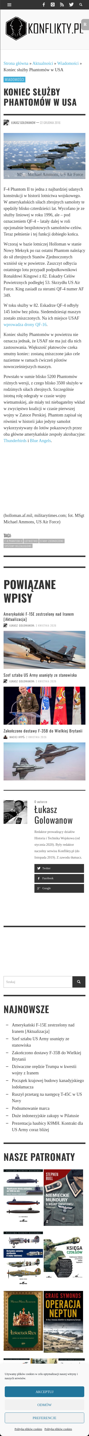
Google (44, 888)
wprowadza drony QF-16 (25, 324)
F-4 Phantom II (13, 541)
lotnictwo (31, 541)
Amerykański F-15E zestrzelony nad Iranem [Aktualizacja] (39, 616)
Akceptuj (44, 1392)
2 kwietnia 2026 (36, 737)
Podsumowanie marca (30, 1108)
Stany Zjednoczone (52, 541)
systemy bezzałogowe (18, 546)
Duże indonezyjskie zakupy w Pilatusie (45, 1115)
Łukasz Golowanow (23, 122)
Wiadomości (68, 63)
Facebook (45, 878)
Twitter (44, 868)
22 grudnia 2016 (50, 122)
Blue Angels (40, 440)
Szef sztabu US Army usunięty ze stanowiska (40, 675)
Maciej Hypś (16, 737)
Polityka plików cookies (28, 1429)
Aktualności (43, 63)
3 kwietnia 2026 (46, 625)
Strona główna (16, 63)
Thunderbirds (15, 440)
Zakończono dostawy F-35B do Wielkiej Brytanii (43, 731)
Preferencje (44, 1418)
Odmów (44, 1405)
